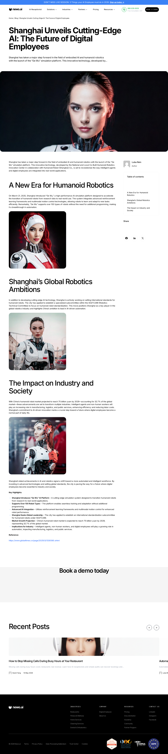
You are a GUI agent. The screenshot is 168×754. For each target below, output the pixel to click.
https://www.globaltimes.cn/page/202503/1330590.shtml (34, 540)
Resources (109, 9)
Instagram (152, 716)
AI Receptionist (35, 9)
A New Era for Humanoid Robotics (137, 194)
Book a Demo (152, 9)
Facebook (152, 720)
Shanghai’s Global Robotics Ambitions (138, 201)
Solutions (52, 9)
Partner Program (130, 727)
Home (11, 18)
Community (128, 724)
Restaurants (74, 712)
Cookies (85, 744)
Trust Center (73, 744)
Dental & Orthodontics (78, 727)
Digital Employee (105, 712)
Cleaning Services (77, 724)
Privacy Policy (37, 744)
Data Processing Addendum (56, 744)
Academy (127, 720)
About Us (102, 716)
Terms (26, 744)
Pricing (96, 9)
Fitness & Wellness (77, 716)
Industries (67, 9)
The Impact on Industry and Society (138, 209)
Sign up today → (117, 2)
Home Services (75, 720)
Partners (83, 9)
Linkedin (152, 712)
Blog (16, 18)
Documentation (130, 716)
